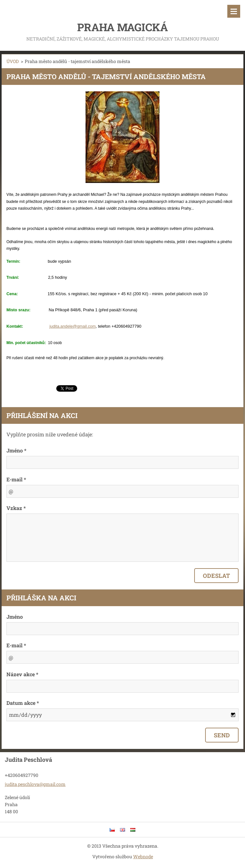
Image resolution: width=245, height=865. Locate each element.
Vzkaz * (16, 508)
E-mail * (16, 479)
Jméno (14, 616)
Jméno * (16, 450)
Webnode (143, 856)
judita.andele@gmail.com (73, 326)
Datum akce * (22, 702)
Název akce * (22, 674)
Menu (233, 11)
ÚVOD (12, 61)
